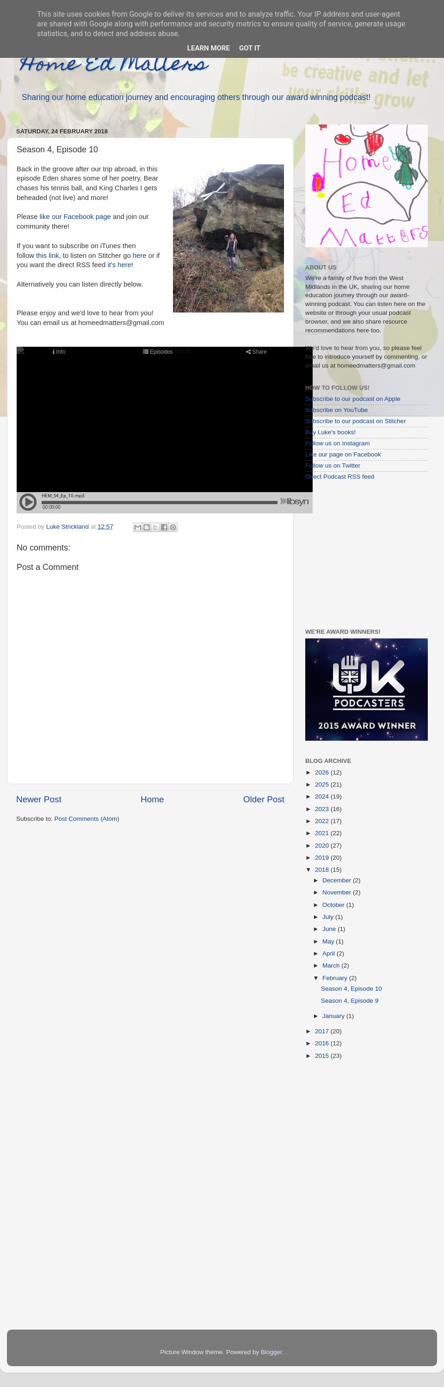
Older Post (263, 799)
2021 (323, 833)
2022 (323, 821)
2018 (323, 869)
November (337, 892)
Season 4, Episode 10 (351, 988)
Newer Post (39, 799)
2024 (323, 796)
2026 (323, 772)
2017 (323, 1031)
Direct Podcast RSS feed (339, 476)
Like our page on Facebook (343, 454)
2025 (323, 784)
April (329, 953)
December (337, 880)
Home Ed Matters (114, 66)
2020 (323, 845)
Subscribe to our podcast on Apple (353, 398)
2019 (323, 857)
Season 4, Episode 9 (350, 1000)
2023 (323, 809)
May (329, 941)
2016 (323, 1043)
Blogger (271, 1352)
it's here (118, 265)
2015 (323, 1055)
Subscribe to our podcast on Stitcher (355, 421)
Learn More (208, 48)
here (140, 255)
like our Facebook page (75, 216)
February (335, 978)
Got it (249, 48)
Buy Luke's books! (330, 432)
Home (152, 799)
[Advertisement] (363, 554)
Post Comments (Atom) (87, 818)
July (328, 916)
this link (47, 255)
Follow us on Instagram (337, 443)
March (331, 965)
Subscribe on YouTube (336, 409)
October (334, 904)
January (334, 1015)
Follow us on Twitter (332, 465)
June (330, 928)
